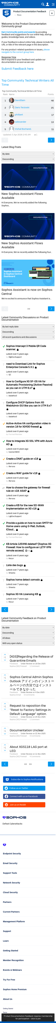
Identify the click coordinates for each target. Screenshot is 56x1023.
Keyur (11, 558)
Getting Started (8, 1008)
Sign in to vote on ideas (5, 654)
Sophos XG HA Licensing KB (22, 594)
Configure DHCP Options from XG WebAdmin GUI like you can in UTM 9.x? (29, 404)
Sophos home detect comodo (23, 579)
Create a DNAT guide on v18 (22, 458)
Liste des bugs (14, 565)
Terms (5, 1012)
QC (10, 374)
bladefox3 (13, 395)
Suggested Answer (3, 423)
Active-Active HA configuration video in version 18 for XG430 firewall (28, 425)
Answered (3, 346)
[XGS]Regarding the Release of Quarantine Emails (31, 658)
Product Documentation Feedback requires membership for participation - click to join (28, 1017)
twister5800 (14, 452)
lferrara (12, 466)
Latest (17, 354)
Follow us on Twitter (16, 788)
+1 (29, 551)
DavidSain (20, 100)
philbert (19, 114)
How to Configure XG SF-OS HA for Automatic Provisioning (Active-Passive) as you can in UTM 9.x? (29, 385)
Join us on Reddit (15, 805)
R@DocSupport (15, 357)
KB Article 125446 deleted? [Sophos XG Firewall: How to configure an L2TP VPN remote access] (28, 547)
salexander (20, 121)
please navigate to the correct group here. (25, 50)
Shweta (12, 573)
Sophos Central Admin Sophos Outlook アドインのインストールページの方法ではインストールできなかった (32, 683)
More (19, 15)
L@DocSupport (15, 516)
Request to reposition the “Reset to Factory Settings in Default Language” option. (30, 710)
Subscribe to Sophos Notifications (24, 780)
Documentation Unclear (27, 730)
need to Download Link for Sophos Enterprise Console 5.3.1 (25, 365)
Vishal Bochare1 (23, 128)
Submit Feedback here (17, 69)
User (47, 4)
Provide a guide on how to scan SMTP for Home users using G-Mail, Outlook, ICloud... (29, 526)
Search (43, 4)
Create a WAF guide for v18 (21, 473)
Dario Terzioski (22, 107)
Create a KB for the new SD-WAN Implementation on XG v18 (25, 507)
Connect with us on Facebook (21, 796)
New (51, 13)
